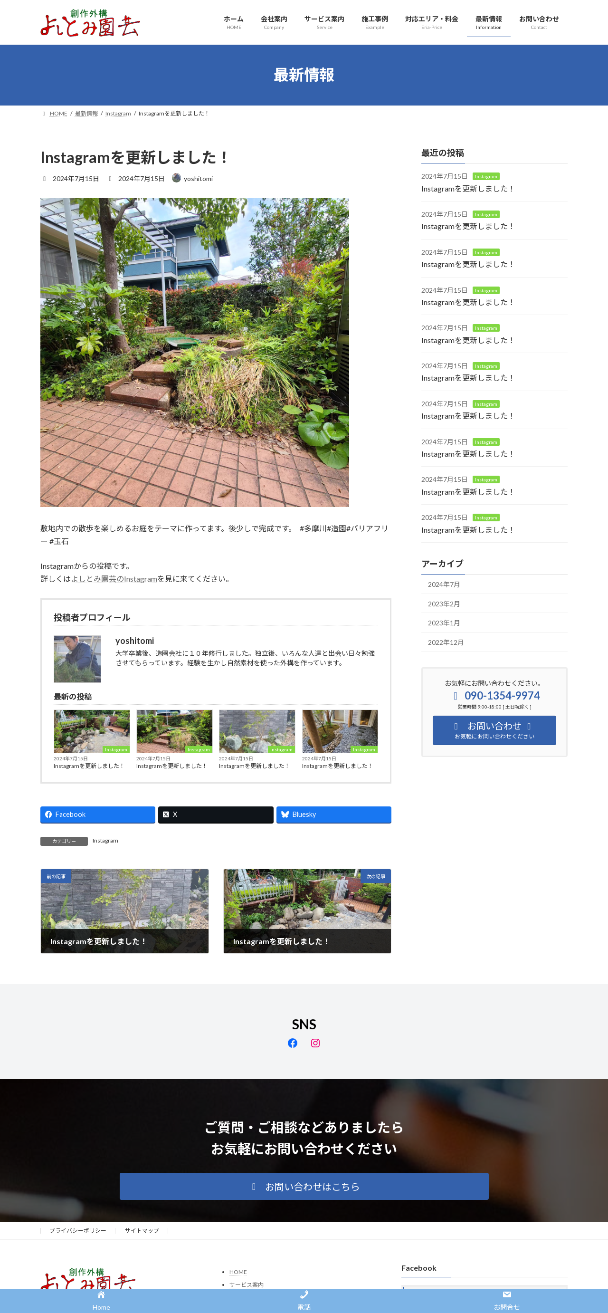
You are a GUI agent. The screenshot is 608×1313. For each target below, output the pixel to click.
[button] (304, 1186)
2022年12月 (446, 642)
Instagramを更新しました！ (89, 765)
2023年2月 (444, 603)
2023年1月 (444, 623)
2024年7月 (444, 584)
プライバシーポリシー (77, 1230)
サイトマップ (142, 1230)
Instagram (116, 749)
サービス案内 (246, 1284)
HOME (238, 1271)
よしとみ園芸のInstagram (114, 578)
